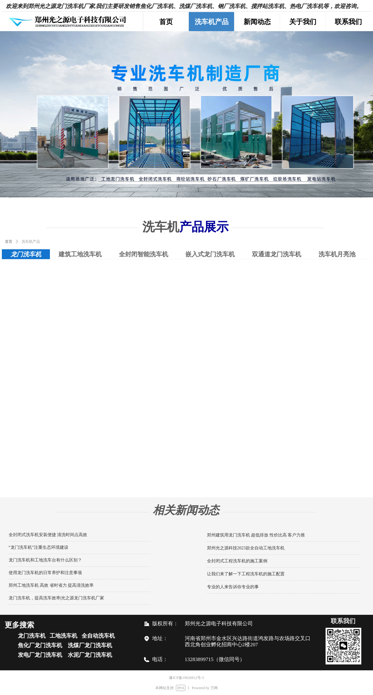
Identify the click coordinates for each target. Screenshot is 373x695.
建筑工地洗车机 (80, 254)
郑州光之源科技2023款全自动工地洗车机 (246, 548)
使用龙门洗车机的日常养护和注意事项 (45, 572)
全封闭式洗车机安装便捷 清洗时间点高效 (48, 534)
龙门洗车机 (25, 254)
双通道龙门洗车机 (276, 254)
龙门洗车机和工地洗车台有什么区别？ (45, 560)
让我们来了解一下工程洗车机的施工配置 (246, 574)
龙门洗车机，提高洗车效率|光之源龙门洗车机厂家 (56, 598)
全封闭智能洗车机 (143, 254)
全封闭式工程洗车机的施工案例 (237, 561)
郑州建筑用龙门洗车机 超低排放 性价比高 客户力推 (256, 535)
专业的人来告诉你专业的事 (233, 587)
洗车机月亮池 (336, 254)
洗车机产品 (31, 241)
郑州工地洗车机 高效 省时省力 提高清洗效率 (51, 585)
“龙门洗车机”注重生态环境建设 (38, 547)
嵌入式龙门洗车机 (210, 254)
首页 (8, 241)
